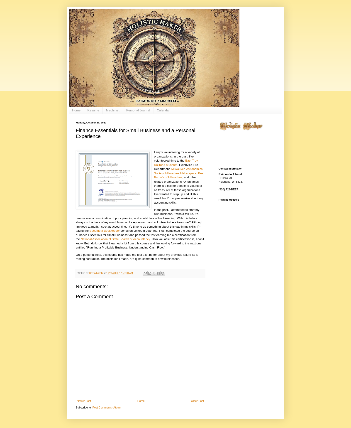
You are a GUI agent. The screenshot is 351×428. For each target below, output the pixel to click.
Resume (93, 110)
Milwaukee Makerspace (181, 173)
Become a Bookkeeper (105, 230)
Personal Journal (138, 110)
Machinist (112, 110)
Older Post (197, 401)
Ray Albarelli (96, 273)
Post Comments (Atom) (106, 407)
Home (76, 110)
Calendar (163, 110)
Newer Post (84, 401)
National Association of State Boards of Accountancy (115, 239)
